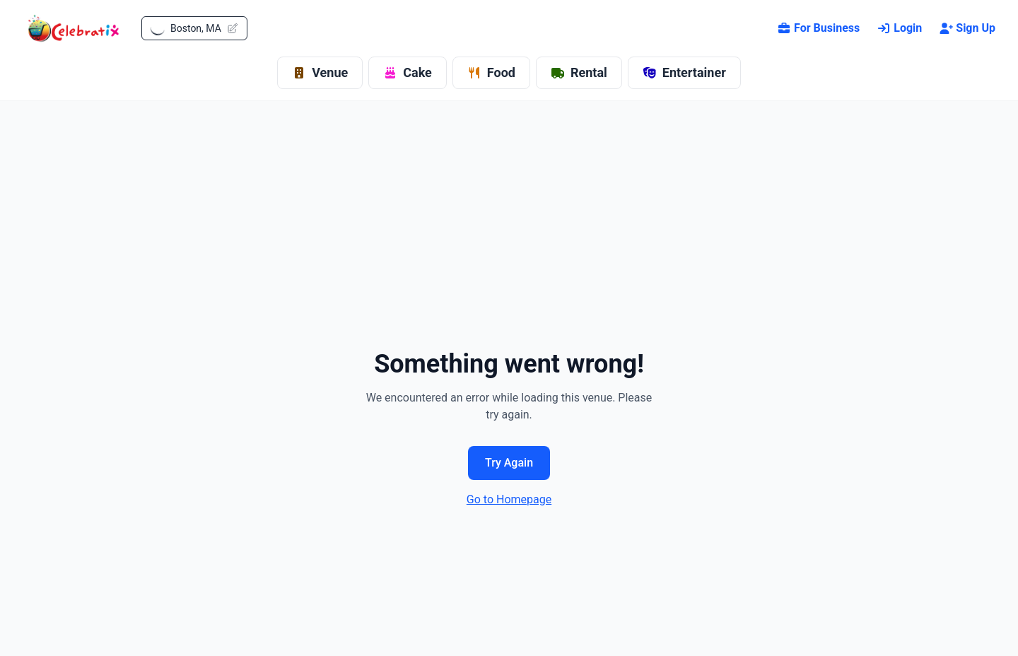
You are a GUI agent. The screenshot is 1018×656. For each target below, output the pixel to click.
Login (899, 28)
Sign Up (967, 28)
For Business (818, 28)
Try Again (509, 462)
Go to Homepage (509, 499)
